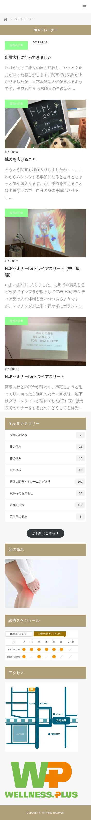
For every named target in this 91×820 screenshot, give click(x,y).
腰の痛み (47, 447)
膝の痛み (47, 458)
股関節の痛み (47, 435)
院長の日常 (16, 45)
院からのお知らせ (47, 493)
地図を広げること (20, 159)
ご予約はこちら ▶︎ (46, 533)
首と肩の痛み (47, 517)
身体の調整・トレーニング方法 (47, 482)
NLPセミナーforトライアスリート (34, 377)
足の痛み (47, 470)
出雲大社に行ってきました (28, 57)
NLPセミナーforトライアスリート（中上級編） (42, 271)
